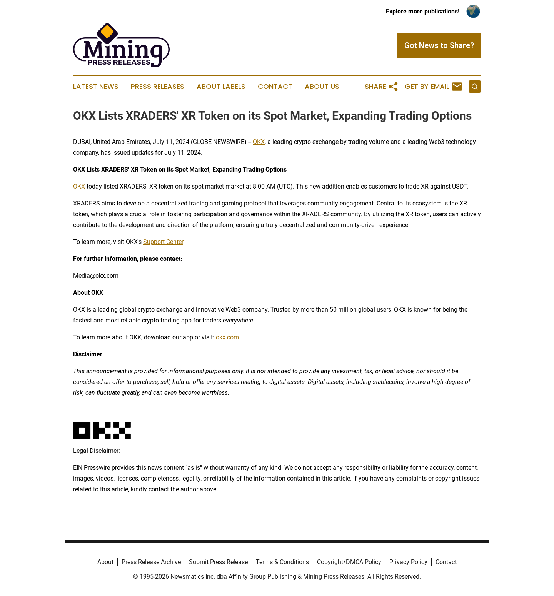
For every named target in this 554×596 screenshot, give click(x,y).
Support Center (163, 241)
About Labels (221, 86)
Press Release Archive (151, 562)
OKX (259, 141)
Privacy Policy (408, 562)
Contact (275, 86)
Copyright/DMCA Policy (349, 562)
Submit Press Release (218, 562)
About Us (322, 86)
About (105, 562)
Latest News (95, 86)
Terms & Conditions (282, 562)
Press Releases (157, 86)
